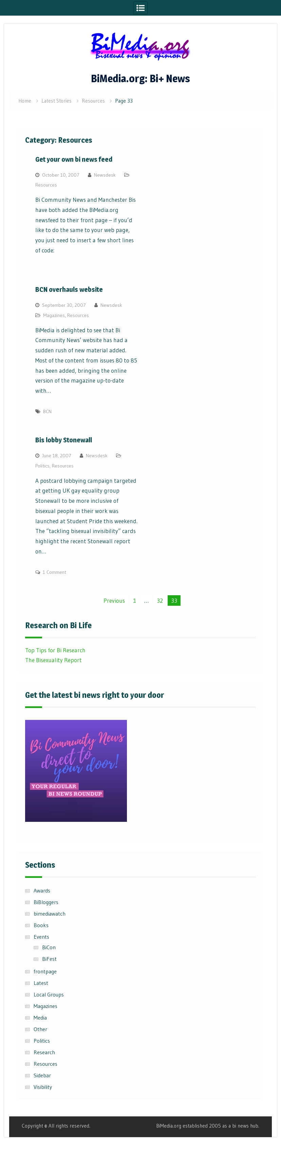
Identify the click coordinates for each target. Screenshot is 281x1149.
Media (40, 1017)
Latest (41, 982)
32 (160, 600)
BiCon (49, 947)
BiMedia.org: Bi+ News (140, 78)
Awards (42, 890)
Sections (40, 865)
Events (41, 936)
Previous (114, 600)
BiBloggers (46, 902)
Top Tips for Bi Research (55, 650)
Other (40, 1029)
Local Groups (49, 994)
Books (41, 925)
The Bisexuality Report (53, 660)
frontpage (45, 971)
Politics (42, 466)
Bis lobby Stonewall (63, 440)
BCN (47, 411)
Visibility (43, 1086)
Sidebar (42, 1075)
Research (44, 1052)
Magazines (54, 315)
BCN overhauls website (69, 289)
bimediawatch (49, 913)
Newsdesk (105, 175)
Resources (46, 185)
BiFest (49, 958)
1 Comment (54, 572)
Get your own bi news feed (73, 159)
